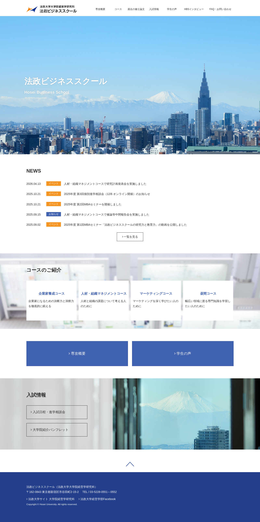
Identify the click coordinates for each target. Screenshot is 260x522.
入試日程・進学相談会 (48, 412)
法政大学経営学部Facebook (98, 499)
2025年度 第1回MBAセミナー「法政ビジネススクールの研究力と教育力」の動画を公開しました (125, 224)
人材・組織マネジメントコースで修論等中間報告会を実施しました (106, 214)
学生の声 (182, 353)
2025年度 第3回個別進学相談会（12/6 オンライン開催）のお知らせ (107, 194)
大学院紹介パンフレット (49, 429)
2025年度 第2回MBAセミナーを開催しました (92, 204)
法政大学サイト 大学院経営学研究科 (51, 499)
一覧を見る (130, 236)
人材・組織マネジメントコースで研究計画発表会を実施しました (105, 183)
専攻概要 (77, 353)
